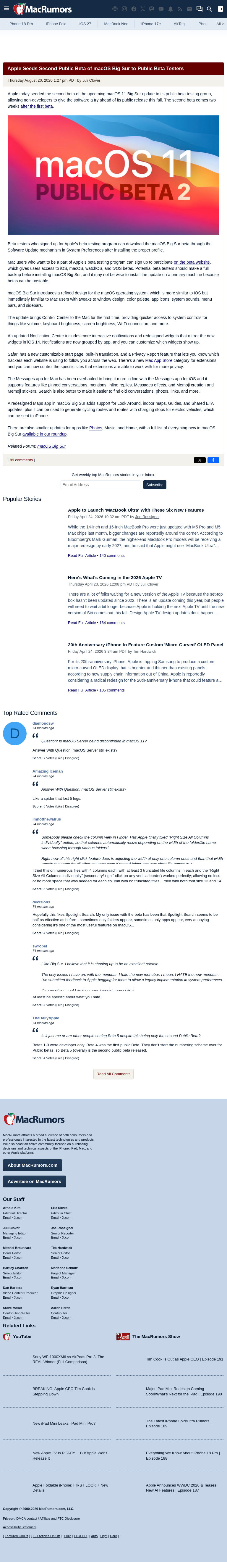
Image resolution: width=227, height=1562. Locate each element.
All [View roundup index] (220, 24)
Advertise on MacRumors (34, 1179)
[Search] (211, 9)
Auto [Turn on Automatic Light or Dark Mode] (94, 1536)
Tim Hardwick (144, 658)
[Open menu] (6, 9)
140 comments (111, 555)
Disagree (71, 758)
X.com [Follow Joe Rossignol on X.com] (66, 1236)
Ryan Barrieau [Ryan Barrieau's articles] (62, 1286)
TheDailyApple (46, 1018)
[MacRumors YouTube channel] (161, 9)
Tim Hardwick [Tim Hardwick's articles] (61, 1246)
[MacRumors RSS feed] (180, 9)
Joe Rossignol (147, 517)
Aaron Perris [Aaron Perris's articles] (61, 1306)
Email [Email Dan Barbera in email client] (7, 1296)
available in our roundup (44, 434)
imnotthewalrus (47, 819)
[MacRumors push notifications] (171, 9)
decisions (41, 902)
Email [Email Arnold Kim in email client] (7, 1216)
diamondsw (43, 723)
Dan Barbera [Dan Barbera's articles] (12, 1286)
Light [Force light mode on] (103, 1536)
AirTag (179, 24)
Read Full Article (82, 555)
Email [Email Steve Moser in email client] (7, 1316)
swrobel (40, 946)
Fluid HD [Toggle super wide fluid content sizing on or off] (80, 1536)
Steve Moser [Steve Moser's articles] (12, 1306)
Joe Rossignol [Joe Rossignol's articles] (62, 1226)
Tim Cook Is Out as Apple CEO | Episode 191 (184, 1358)
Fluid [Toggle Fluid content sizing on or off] (67, 1536)
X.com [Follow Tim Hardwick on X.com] (66, 1256)
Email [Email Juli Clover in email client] (7, 1236)
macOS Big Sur (51, 446)
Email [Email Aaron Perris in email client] (55, 1316)
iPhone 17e (151, 24)
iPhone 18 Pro (21, 24)
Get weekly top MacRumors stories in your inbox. (113, 475)
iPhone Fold (56, 24)
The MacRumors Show (156, 1335)
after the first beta (37, 106)
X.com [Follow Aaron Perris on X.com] (66, 1316)
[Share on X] (200, 460)
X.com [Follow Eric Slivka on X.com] (66, 1216)
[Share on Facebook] (213, 460)
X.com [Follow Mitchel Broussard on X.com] (18, 1256)
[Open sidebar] (220, 9)
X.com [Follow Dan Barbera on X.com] (18, 1296)
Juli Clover (91, 80)
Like (59, 758)
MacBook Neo (116, 24)
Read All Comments (114, 1074)
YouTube (22, 1335)
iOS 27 (85, 24)
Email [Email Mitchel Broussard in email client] (7, 1256)
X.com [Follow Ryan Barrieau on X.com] (66, 1296)
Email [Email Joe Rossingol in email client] (55, 1236)
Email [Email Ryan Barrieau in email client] (55, 1296)
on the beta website (192, 262)
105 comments (111, 696)
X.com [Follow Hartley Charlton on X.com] (18, 1276)
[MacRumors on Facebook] (134, 9)
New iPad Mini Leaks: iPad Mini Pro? (64, 1422)
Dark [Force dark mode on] (113, 1536)
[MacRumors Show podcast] (115, 9)
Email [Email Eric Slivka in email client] (55, 1216)
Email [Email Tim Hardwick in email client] (55, 1256)
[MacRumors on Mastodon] (152, 9)
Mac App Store (158, 360)
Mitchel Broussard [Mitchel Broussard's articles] (17, 1246)
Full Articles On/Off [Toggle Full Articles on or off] (46, 1536)
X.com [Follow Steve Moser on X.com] (18, 1316)
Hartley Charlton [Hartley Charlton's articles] (15, 1266)
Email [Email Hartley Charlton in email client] (7, 1276)
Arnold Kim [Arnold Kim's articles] (11, 1206)
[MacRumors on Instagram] (124, 9)
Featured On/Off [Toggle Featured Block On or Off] (16, 1536)
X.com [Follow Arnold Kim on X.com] (18, 1216)
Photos (95, 427)
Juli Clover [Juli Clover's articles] (11, 1226)
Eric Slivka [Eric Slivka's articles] (59, 1206)
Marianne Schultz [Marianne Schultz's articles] (64, 1266)
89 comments (21, 460)
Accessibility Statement (19, 1527)
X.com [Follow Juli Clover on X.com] (18, 1236)
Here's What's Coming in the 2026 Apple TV (119, 577)
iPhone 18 (206, 24)
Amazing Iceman (48, 771)
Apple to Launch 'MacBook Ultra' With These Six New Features (143, 510)
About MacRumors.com (32, 1163)
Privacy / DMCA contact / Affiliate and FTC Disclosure (41, 1518)
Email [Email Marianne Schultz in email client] (55, 1276)
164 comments (111, 622)
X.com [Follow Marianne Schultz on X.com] (66, 1276)
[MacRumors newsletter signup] (189, 9)
